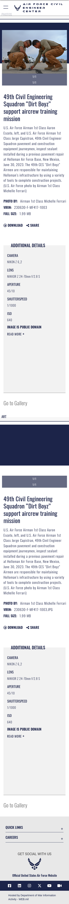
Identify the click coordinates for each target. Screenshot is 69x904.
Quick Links (14, 827)
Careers (12, 837)
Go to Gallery (15, 403)
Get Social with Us (34, 854)
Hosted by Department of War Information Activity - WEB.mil (32, 897)
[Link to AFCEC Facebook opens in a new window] (9, 886)
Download (13, 225)
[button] (6, 8)
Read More (15, 334)
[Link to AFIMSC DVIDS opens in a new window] (59, 886)
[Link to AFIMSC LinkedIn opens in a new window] (19, 886)
